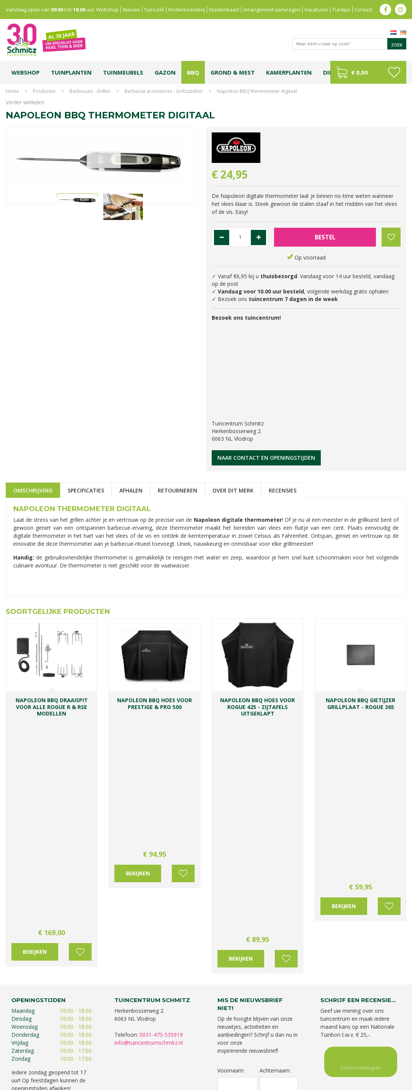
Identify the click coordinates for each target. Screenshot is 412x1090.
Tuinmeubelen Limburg (288, 1062)
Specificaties (86, 490)
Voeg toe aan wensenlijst (80, 742)
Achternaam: (275, 854)
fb (385, 9)
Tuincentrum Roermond (341, 1062)
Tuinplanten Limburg (258, 1055)
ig (400, 9)
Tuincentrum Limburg (54, 1055)
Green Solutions (336, 1082)
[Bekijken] (368, 72)
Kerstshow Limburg (64, 1062)
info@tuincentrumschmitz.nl (148, 826)
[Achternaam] (279, 868)
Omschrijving (32, 490)
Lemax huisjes (139, 1062)
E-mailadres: (234, 884)
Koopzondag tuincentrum (107, 1055)
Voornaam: (230, 854)
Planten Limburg (154, 1055)
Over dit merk (233, 490)
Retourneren (177, 490)
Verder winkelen (25, 102)
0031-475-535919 (161, 818)
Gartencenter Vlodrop (356, 1055)
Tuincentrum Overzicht (382, 1082)
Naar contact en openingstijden (266, 457)
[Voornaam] (237, 868)
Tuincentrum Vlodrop (307, 1055)
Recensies (282, 490)
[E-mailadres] (257, 896)
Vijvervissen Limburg (178, 1062)
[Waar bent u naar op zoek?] (349, 43)
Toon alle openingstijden (41, 882)
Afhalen (131, 490)
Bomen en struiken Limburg (204, 1055)
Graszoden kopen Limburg (231, 1062)
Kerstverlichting (104, 1062)
